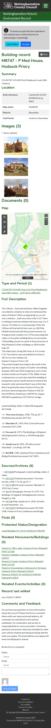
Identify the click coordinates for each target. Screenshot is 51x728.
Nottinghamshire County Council (32, 712)
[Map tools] (4, 231)
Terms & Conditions (25, 702)
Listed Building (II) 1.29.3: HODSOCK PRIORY (23, 530)
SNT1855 (10, 508)
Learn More (12, 44)
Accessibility (25, 705)
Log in (25, 723)
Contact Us (25, 699)
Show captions (9, 133)
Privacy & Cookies (25, 707)
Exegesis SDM (30, 718)
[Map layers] (4, 217)
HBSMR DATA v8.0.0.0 (25, 720)
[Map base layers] (4, 222)
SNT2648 (9, 472)
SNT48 (9, 501)
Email (4, 660)
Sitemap (25, 710)
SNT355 (10, 478)
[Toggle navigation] (45, 6)
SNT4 (8, 491)
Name (4, 652)
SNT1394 (10, 485)
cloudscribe (40, 720)
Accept (25, 44)
